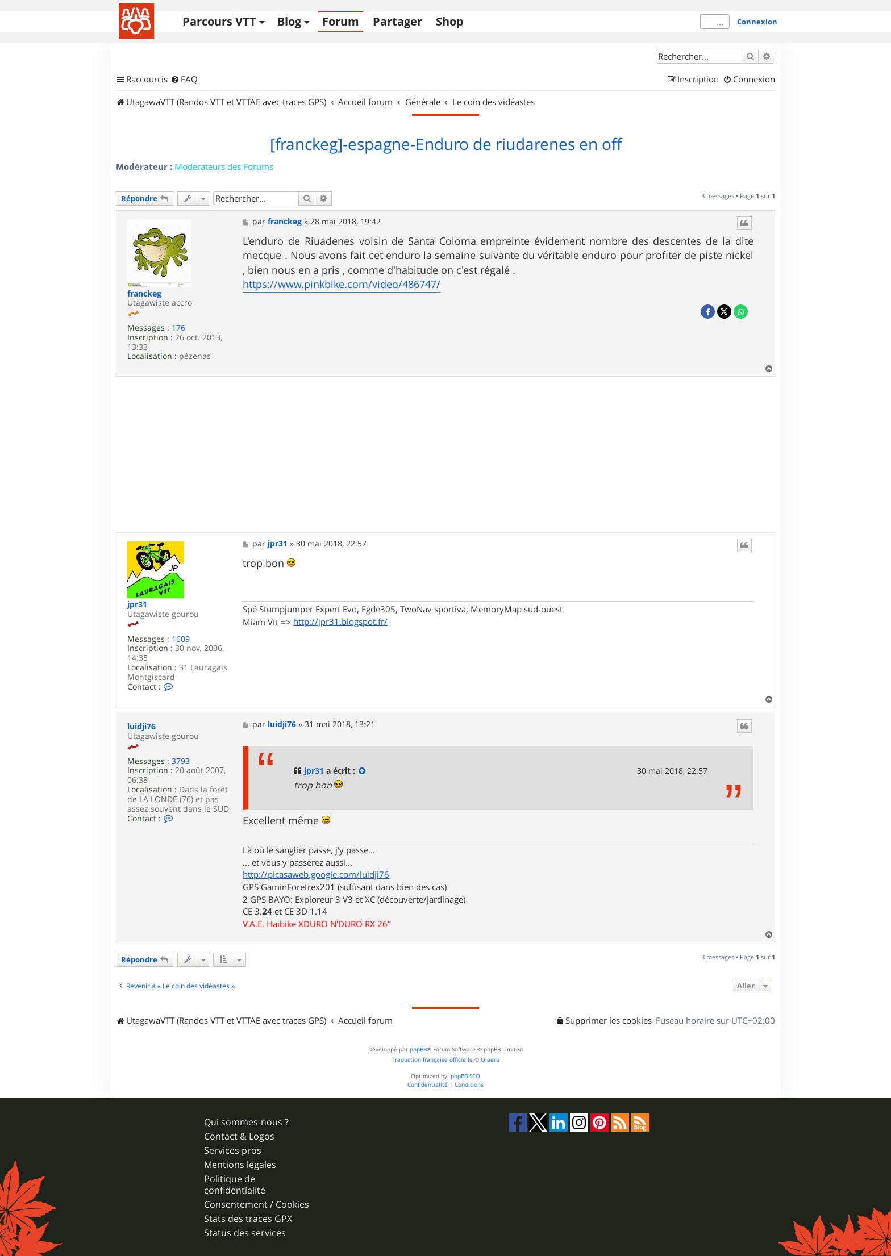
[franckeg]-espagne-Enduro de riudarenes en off (446, 144)
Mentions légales (240, 1164)
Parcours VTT (219, 21)
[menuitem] (184, 79)
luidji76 (141, 727)
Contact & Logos (239, 1136)
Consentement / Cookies (256, 1204)
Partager (397, 21)
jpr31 (137, 605)
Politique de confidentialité (234, 1184)
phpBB (418, 1049)
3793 (181, 761)
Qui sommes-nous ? (246, 1122)
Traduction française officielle (432, 1059)
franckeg (144, 294)
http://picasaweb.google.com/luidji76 (316, 874)
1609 (181, 639)
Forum (340, 21)
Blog (289, 21)
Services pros (232, 1150)
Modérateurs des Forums (223, 166)
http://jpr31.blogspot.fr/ (340, 621)
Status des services (245, 1233)
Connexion (757, 21)
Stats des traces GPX (248, 1218)
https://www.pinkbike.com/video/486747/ (341, 284)
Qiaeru (490, 1059)
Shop (450, 21)
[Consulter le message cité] (362, 770)
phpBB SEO (465, 1076)
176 (178, 328)
